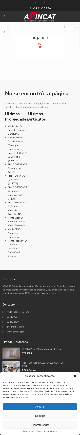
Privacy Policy (50, 431)
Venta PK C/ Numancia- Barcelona (14, 233)
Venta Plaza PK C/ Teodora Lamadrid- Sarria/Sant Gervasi (17, 248)
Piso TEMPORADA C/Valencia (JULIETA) (17, 179)
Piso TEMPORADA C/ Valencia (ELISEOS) (17, 156)
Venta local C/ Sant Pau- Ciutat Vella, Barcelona (16, 221)
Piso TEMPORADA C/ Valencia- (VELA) (17, 168)
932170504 (13, 316)
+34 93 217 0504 (42, 8)
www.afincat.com (15, 331)
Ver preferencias (40, 425)
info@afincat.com (15, 326)
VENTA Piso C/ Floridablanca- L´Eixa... (42, 349)
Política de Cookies (32, 431)
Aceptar (40, 406)
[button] (75, 376)
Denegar (40, 415)
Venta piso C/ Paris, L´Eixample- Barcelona (17, 130)
